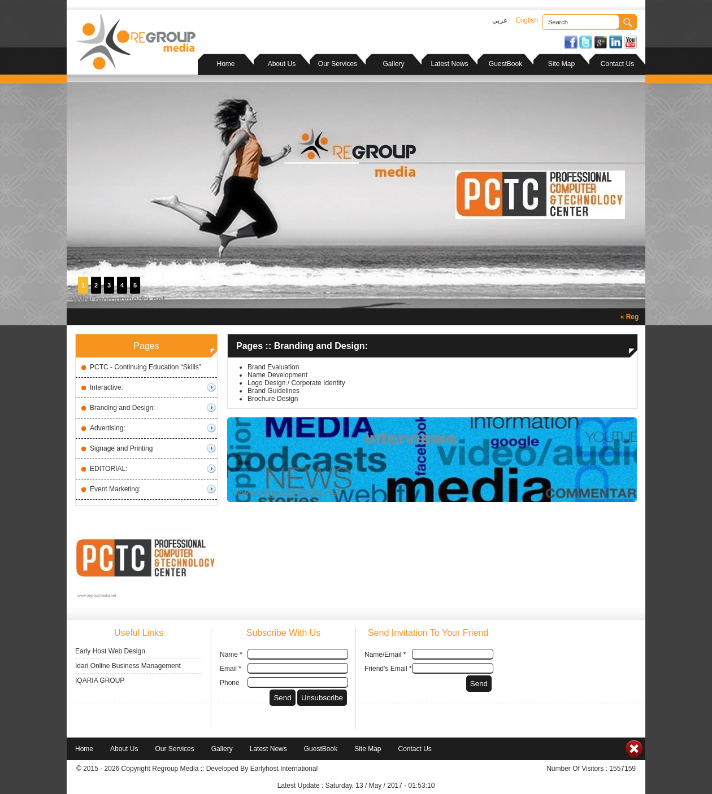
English (527, 20)
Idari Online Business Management (128, 666)
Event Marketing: (115, 489)
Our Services (337, 64)
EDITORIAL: (108, 469)
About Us (282, 64)
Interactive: (106, 387)
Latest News (449, 64)
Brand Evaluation (273, 367)
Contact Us (617, 64)
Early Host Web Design (110, 651)
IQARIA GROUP (99, 680)
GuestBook (505, 64)
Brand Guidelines (273, 391)
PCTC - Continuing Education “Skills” (145, 367)
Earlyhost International (284, 769)
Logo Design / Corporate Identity (296, 383)
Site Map (561, 64)
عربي (499, 20)
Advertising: (107, 428)
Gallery (393, 64)
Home (225, 64)
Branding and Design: (122, 408)
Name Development (277, 375)
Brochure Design (273, 399)
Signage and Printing (121, 448)
